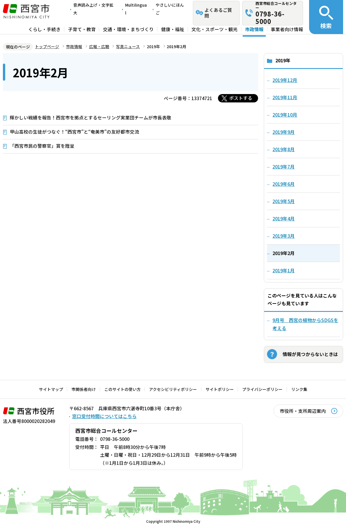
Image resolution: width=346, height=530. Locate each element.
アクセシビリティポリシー (173, 389)
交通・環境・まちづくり (128, 29)
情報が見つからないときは (310, 354)
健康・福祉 (172, 29)
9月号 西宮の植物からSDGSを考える (305, 324)
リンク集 (299, 389)
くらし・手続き (44, 29)
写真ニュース (128, 46)
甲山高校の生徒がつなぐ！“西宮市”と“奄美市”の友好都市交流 (74, 131)
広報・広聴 (99, 46)
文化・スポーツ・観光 (214, 29)
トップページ (47, 46)
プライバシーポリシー (262, 389)
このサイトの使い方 (122, 389)
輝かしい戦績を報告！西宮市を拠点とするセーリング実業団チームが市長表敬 (90, 117)
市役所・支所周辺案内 (303, 411)
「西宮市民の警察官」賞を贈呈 (42, 146)
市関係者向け (84, 389)
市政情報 (254, 29)
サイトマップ (51, 389)
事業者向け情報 (287, 29)
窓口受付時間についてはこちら (104, 416)
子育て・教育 (82, 29)
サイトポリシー (220, 389)
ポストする (240, 98)
